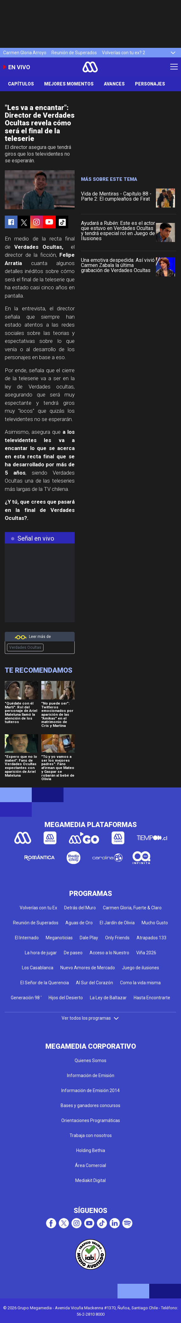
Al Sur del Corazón (94, 982)
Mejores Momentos (69, 83)
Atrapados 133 (151, 937)
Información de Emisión (90, 1075)
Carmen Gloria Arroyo (24, 52)
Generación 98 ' (26, 997)
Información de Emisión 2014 (90, 1090)
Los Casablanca (37, 967)
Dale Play (89, 937)
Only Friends (117, 937)
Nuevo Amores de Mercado (87, 967)
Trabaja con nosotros (91, 1135)
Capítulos (21, 83)
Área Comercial (90, 1165)
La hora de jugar (41, 952)
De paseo (73, 952)
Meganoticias (59, 937)
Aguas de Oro (79, 922)
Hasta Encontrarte (152, 997)
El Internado (27, 937)
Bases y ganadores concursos (90, 1105)
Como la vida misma (140, 982)
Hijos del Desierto (66, 997)
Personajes (150, 83)
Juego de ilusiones (140, 967)
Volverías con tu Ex (38, 907)
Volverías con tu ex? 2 (123, 52)
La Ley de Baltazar (108, 997)
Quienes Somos (90, 1060)
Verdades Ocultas (25, 647)
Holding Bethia (90, 1150)
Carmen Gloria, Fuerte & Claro (132, 907)
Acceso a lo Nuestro (109, 952)
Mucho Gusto (155, 922)
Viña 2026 (146, 952)
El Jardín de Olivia (117, 922)
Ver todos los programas (90, 1018)
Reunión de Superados (74, 52)
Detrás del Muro (80, 907)
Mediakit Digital (90, 1180)
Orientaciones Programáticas (90, 1120)
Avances (114, 83)
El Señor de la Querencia (44, 982)
